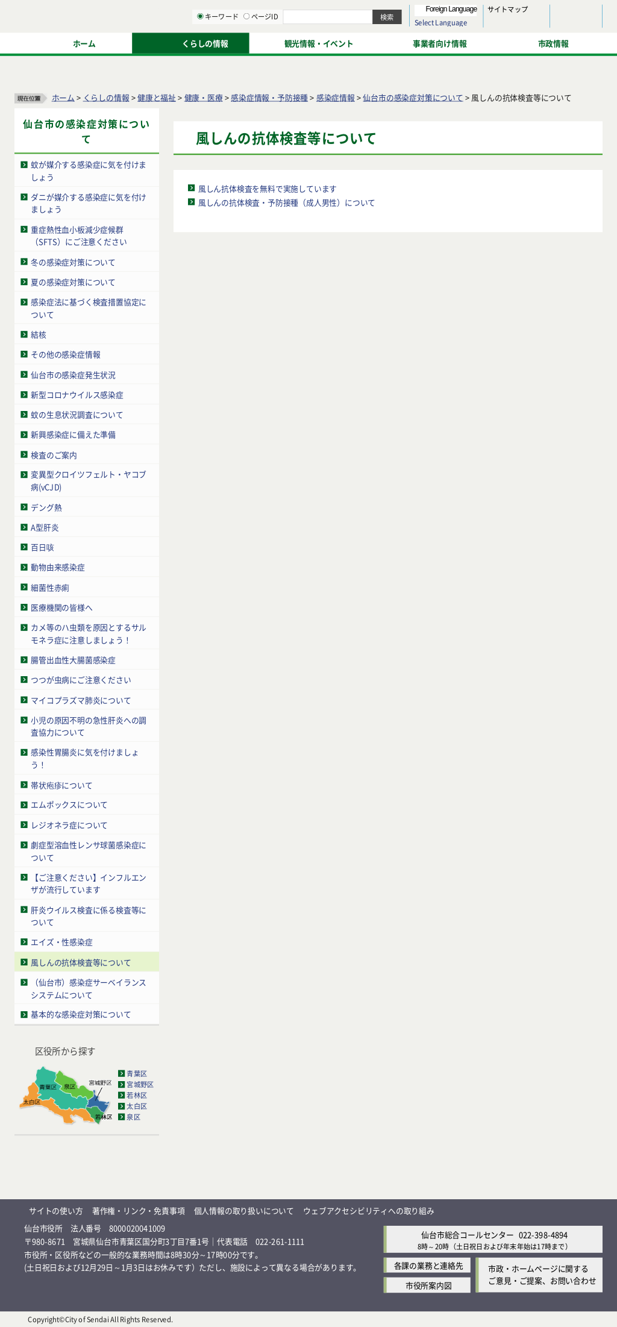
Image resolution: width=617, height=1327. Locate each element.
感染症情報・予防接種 (269, 96)
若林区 (137, 1095)
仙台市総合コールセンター (467, 1234)
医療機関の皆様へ (61, 606)
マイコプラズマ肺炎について (81, 699)
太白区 (137, 1106)
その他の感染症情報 (65, 354)
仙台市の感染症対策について (413, 96)
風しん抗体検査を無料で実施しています (267, 187)
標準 (481, 12)
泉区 (133, 1117)
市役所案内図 (429, 1284)
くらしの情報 (106, 96)
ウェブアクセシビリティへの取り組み (368, 1210)
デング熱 (46, 506)
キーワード (343, 42)
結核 (38, 333)
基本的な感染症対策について (81, 1014)
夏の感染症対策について (73, 281)
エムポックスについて (69, 804)
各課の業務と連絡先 (428, 1264)
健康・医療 (203, 96)
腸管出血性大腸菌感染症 (73, 659)
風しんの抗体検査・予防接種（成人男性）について (286, 201)
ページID (386, 42)
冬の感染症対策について (73, 261)
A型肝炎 (44, 526)
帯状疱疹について (61, 784)
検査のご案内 (54, 454)
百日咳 (42, 546)
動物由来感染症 (58, 567)
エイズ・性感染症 (61, 941)
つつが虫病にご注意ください (81, 679)
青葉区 (137, 1073)
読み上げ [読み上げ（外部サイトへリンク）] (396, 12)
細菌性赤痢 (50, 586)
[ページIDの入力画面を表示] (372, 42)
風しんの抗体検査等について (81, 961)
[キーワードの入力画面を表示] (325, 42)
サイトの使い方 (56, 1210)
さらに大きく (503, 26)
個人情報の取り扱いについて (244, 1210)
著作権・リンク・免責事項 (138, 1210)
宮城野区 (140, 1084)
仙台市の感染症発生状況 (73, 374)
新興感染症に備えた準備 (73, 434)
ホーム (63, 96)
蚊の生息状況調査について (77, 413)
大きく (464, 26)
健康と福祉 (156, 96)
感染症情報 (335, 96)
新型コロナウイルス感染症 (77, 394)
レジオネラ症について (69, 824)
